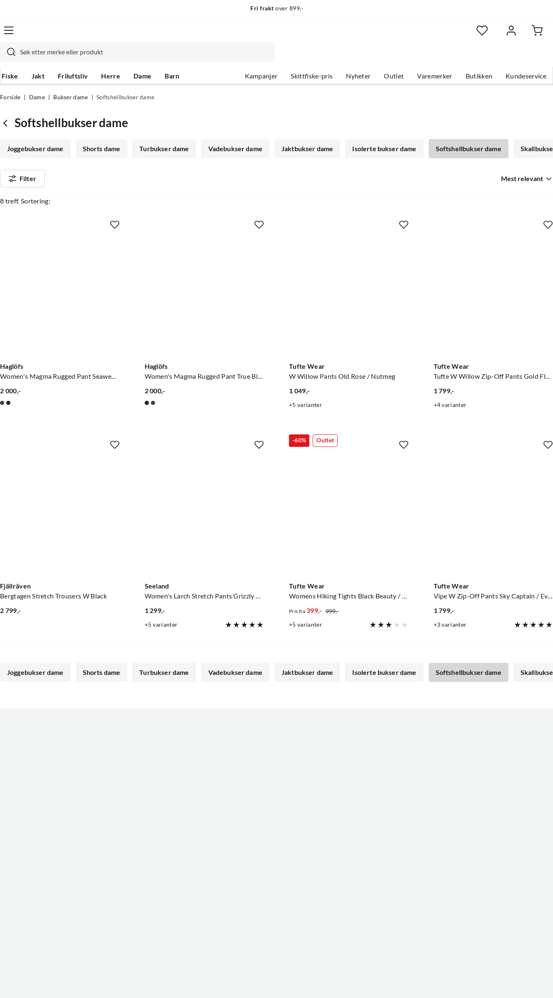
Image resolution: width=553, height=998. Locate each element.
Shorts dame (101, 133)
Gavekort (14, 814)
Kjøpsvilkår (505, 983)
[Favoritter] (472, 36)
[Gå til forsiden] (38, 35)
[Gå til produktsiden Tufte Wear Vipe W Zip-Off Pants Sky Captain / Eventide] (493, 516)
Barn (170, 58)
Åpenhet (243, 854)
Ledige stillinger (253, 787)
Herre (108, 58)
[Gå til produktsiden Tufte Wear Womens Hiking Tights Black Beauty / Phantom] (349, 516)
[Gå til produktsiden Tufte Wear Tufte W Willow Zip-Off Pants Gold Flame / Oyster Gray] (493, 296)
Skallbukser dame (34, 156)
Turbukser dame (162, 133)
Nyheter (358, 58)
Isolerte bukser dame (380, 133)
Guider (10, 787)
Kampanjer (261, 58)
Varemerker (434, 58)
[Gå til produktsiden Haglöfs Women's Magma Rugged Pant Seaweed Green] (60, 296)
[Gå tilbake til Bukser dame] (7, 107)
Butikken (479, 58)
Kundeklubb (248, 867)
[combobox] (266, 35)
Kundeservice (526, 58)
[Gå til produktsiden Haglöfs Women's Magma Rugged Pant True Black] (204, 296)
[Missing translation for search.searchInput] (137, 35)
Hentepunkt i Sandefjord (36, 800)
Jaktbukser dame (304, 133)
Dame (141, 58)
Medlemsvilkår (252, 880)
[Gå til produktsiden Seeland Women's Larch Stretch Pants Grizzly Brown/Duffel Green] (204, 516)
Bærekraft (245, 840)
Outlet (394, 58)
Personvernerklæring (451, 983)
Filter (22, 187)
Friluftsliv (71, 58)
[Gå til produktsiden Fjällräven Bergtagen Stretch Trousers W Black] (60, 516)
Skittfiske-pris (312, 58)
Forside (10, 81)
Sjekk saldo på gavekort (34, 827)
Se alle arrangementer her (268, 814)
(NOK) (17, 983)
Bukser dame (70, 81)
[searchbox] (274, 35)
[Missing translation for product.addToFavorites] (115, 225)
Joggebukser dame (35, 133)
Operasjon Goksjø (257, 827)
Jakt (36, 58)
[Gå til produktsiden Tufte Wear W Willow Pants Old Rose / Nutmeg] (349, 296)
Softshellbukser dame (463, 133)
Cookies (542, 983)
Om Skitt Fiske (252, 774)
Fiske (8, 58)
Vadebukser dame (233, 133)
